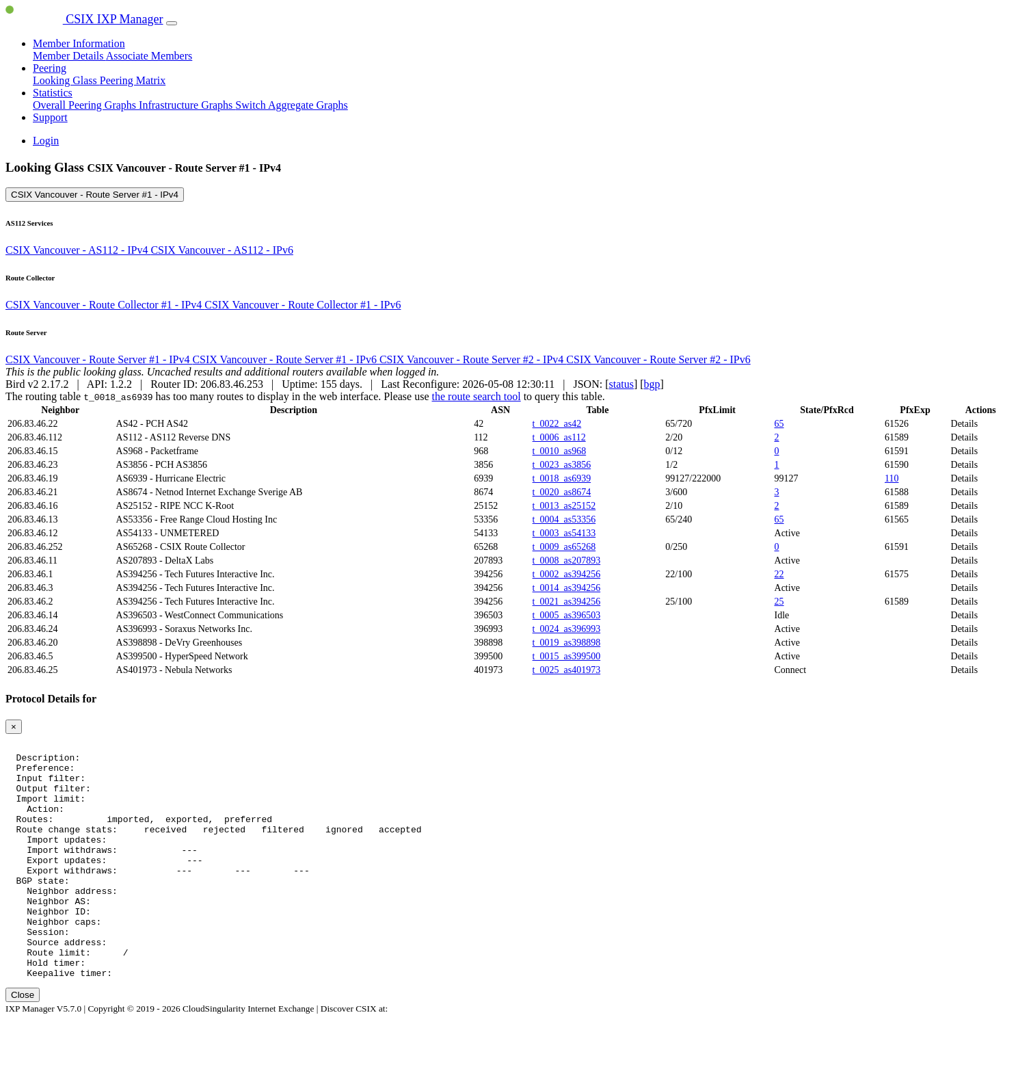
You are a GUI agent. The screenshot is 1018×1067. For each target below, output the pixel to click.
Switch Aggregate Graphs (291, 105)
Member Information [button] (79, 43)
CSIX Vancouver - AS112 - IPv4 (77, 250)
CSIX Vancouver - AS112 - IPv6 (221, 250)
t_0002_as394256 (567, 574)
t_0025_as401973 (567, 670)
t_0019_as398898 (567, 642)
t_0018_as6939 (562, 478)
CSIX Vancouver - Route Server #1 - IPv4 (94, 194)
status (620, 384)
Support (50, 117)
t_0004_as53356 (564, 519)
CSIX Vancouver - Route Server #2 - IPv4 (472, 359)
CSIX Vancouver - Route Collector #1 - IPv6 (302, 305)
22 (779, 574)
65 (779, 424)
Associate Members (149, 56)
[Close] (13, 727)
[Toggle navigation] (171, 23)
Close (22, 1042)
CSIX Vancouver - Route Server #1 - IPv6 (285, 359)
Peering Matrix (132, 80)
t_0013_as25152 (564, 506)
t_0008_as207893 (567, 560)
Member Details (69, 56)
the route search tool (475, 396)
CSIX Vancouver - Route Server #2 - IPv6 (658, 359)
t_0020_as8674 (562, 492)
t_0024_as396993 (567, 629)
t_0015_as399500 (567, 656)
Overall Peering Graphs (86, 105)
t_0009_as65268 (564, 547)
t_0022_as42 (557, 424)
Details (964, 424)
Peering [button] (49, 68)
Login (46, 140)
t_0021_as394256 (567, 601)
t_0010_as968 (560, 451)
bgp (652, 384)
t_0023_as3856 (562, 465)
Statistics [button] (52, 92)
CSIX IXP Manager (84, 19)
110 (891, 478)
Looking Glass (66, 80)
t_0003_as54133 (564, 533)
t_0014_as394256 (567, 588)
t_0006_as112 (559, 437)
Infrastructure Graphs (187, 105)
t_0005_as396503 (567, 615)
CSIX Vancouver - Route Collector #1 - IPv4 (104, 305)
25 (779, 601)
